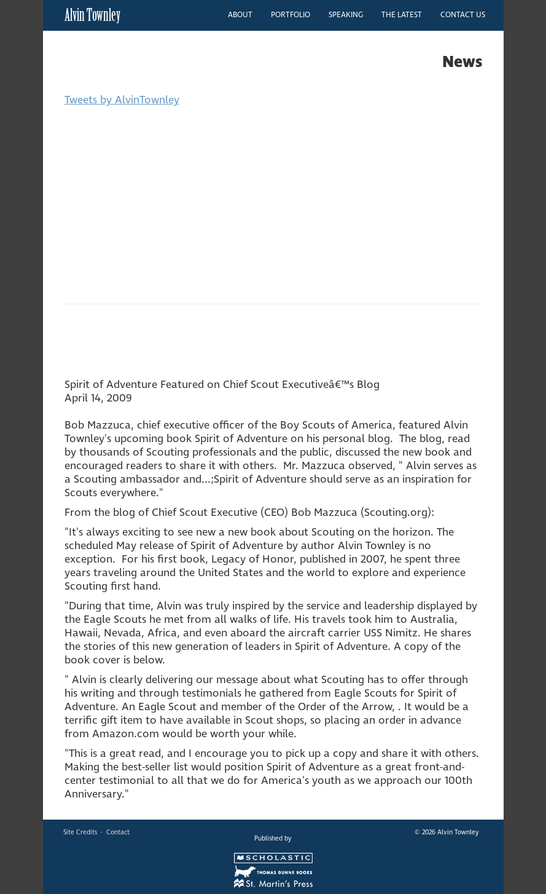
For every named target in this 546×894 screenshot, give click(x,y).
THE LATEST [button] (401, 15)
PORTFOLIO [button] (290, 15)
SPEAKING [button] (346, 15)
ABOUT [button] (240, 15)
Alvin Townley (92, 15)
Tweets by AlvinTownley (121, 100)
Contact (118, 832)
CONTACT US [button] (462, 15)
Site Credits (80, 832)
